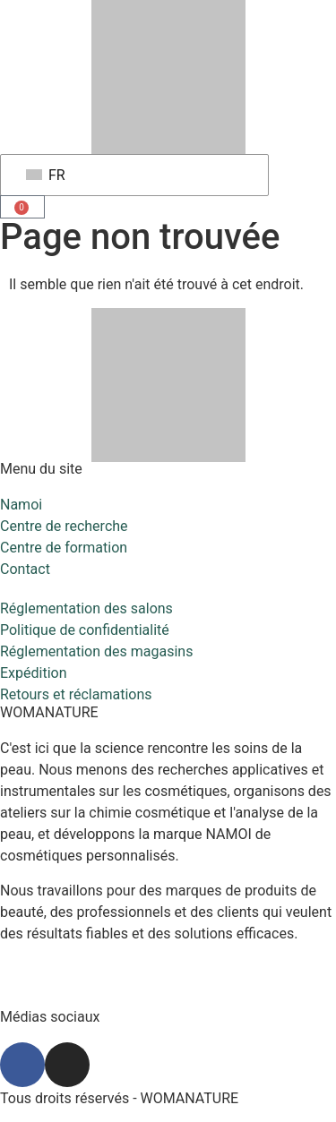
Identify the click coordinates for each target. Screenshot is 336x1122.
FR (45, 175)
